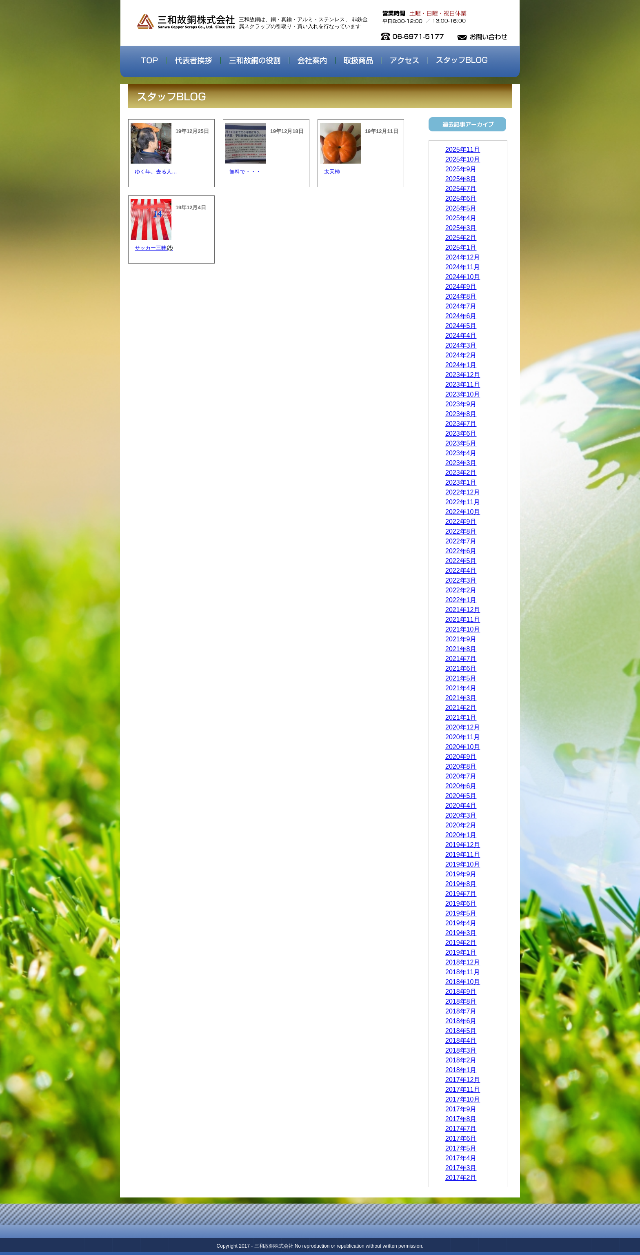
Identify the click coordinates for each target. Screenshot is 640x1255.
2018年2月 (461, 1060)
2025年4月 (461, 218)
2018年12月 (462, 962)
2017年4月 (461, 1158)
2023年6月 (461, 433)
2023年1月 (461, 482)
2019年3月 (461, 932)
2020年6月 (461, 786)
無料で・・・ (245, 172)
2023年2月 (461, 472)
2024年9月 (461, 286)
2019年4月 (461, 923)
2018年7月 (461, 1011)
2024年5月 (461, 325)
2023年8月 (461, 413)
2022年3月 (461, 580)
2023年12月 (462, 374)
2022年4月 (461, 570)
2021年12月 (462, 609)
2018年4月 (461, 1040)
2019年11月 (462, 854)
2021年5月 (461, 678)
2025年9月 (461, 169)
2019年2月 (461, 942)
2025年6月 (461, 198)
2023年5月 (461, 443)
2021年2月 (461, 707)
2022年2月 (461, 590)
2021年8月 (461, 648)
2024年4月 (461, 335)
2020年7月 (461, 776)
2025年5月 (461, 208)
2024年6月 (461, 316)
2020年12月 (462, 727)
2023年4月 (461, 453)
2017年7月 (461, 1128)
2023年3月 (461, 462)
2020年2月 (461, 825)
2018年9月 (461, 991)
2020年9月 (461, 756)
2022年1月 (461, 599)
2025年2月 (461, 237)
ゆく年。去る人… (156, 172)
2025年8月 (461, 178)
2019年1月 (461, 952)
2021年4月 (461, 688)
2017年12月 (462, 1079)
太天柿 (332, 172)
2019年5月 (461, 913)
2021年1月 (461, 717)
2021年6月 (461, 668)
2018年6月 (461, 1021)
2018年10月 (462, 981)
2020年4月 (461, 805)
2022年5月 (461, 560)
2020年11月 (462, 737)
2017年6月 (461, 1138)
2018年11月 (462, 972)
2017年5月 (461, 1148)
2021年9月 (461, 639)
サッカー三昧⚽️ (154, 248)
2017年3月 (461, 1167)
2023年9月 (461, 404)
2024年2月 (461, 355)
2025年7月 (461, 188)
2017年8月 (461, 1118)
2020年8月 (461, 766)
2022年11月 (462, 502)
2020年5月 (461, 795)
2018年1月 (461, 1070)
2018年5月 (461, 1030)
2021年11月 (462, 619)
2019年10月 (462, 864)
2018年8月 (461, 1001)
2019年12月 (462, 844)
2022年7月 (461, 541)
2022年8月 (461, 531)
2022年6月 (461, 551)
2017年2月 (461, 1177)
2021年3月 (461, 697)
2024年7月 (461, 306)
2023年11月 (462, 384)
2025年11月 (462, 149)
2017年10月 (462, 1099)
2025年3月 (461, 227)
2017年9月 (461, 1109)
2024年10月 (462, 276)
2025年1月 (461, 247)
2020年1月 (461, 834)
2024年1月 (461, 364)
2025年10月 (462, 159)
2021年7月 (461, 658)
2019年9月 (461, 874)
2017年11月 (462, 1089)
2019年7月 (461, 893)
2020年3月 (461, 815)
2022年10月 (462, 511)
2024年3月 (461, 345)
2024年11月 (462, 267)
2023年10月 (462, 394)
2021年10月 (462, 629)
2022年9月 (461, 521)
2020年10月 (462, 746)
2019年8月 (461, 883)
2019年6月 (461, 903)
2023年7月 (461, 423)
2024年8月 (461, 296)
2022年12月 (462, 492)
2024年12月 (462, 257)
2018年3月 (461, 1050)
